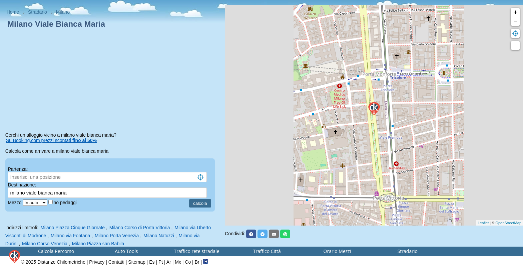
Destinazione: (22, 184)
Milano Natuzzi (158, 235)
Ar (168, 262)
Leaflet (483, 223)
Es (151, 262)
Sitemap (136, 262)
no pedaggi (66, 202)
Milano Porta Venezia (117, 235)
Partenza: (18, 169)
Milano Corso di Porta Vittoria (139, 227)
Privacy (96, 262)
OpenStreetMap (508, 223)
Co (188, 262)
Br (197, 262)
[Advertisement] (112, 81)
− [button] (515, 21)
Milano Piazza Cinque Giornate (72, 227)
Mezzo (15, 202)
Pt (160, 262)
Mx (178, 262)
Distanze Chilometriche (61, 262)
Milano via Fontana (70, 235)
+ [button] (515, 12)
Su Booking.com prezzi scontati (51, 140)
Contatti (116, 262)
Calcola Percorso (56, 251)
